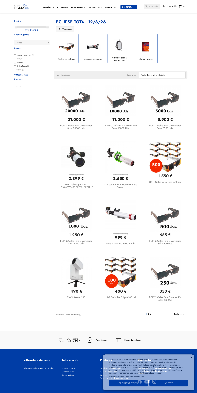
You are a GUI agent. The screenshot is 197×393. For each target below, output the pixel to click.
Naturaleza (62, 7)
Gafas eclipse (68, 375)
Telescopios (77, 7)
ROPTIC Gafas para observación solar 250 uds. (165, 299)
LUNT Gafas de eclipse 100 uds (121, 297)
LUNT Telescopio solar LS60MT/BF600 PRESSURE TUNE (76, 186)
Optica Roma (22, 66)
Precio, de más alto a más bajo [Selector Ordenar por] (162, 75)
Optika (20, 69)
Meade (20, 62)
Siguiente (179, 314)
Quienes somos (68, 371)
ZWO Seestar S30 (76, 297)
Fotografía (111, 7)
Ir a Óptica (127, 7)
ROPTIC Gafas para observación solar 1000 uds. (76, 242)
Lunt (19, 58)
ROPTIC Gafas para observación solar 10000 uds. (121, 127)
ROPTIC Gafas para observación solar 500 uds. (165, 242)
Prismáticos (48, 7)
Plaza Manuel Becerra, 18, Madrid (39, 368)
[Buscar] (152, 6)
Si (18, 86)
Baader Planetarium (25, 55)
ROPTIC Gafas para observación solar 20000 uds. (76, 127)
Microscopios (95, 7)
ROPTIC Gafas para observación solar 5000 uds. (165, 127)
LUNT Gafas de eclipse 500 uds (165, 182)
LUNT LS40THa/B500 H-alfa (120, 243)
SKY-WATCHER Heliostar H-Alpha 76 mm (120, 186)
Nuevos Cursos (68, 368)
